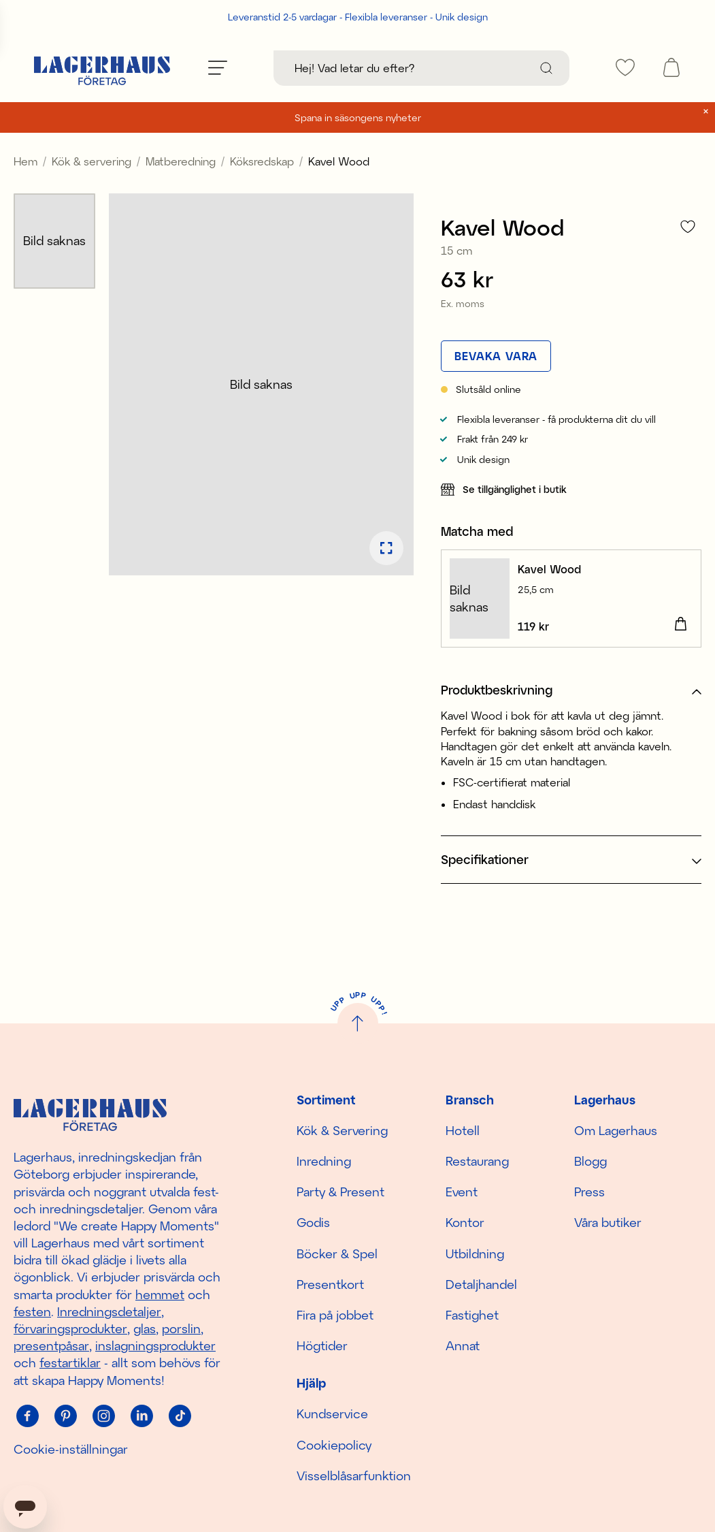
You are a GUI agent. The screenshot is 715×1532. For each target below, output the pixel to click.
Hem (25, 161)
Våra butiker (608, 1222)
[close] (706, 111)
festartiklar (70, 1362)
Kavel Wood (549, 568)
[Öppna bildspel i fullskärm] (386, 548)
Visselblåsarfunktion (354, 1475)
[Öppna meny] (217, 67)
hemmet (159, 1294)
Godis (313, 1222)
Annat (463, 1345)
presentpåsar (51, 1345)
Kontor (465, 1222)
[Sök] (546, 68)
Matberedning (181, 161)
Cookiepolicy (334, 1444)
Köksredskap (262, 161)
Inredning (324, 1160)
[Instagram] (103, 1416)
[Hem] (102, 67)
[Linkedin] (141, 1416)
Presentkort (330, 1284)
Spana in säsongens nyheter (358, 117)
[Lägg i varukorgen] (680, 624)
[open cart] (671, 67)
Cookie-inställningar (71, 1448)
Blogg (590, 1160)
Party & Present (340, 1191)
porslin (181, 1328)
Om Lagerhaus (615, 1130)
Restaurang (477, 1160)
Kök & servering (91, 161)
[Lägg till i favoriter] (687, 226)
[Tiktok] (179, 1416)
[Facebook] (27, 1416)
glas (144, 1328)
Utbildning (475, 1253)
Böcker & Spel (337, 1253)
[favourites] (625, 67)
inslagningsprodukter (155, 1345)
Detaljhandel (481, 1284)
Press (589, 1191)
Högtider (322, 1345)
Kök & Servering (342, 1130)
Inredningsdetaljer (109, 1311)
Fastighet (472, 1314)
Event (462, 1191)
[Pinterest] (65, 1416)
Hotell (463, 1130)
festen (32, 1311)
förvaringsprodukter (70, 1328)
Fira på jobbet (335, 1314)
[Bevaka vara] (496, 356)
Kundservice (332, 1413)
